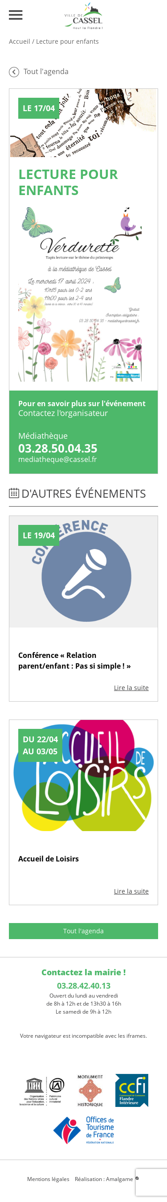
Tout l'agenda (83, 931)
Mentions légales (48, 1179)
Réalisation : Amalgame (107, 1179)
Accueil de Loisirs (48, 859)
